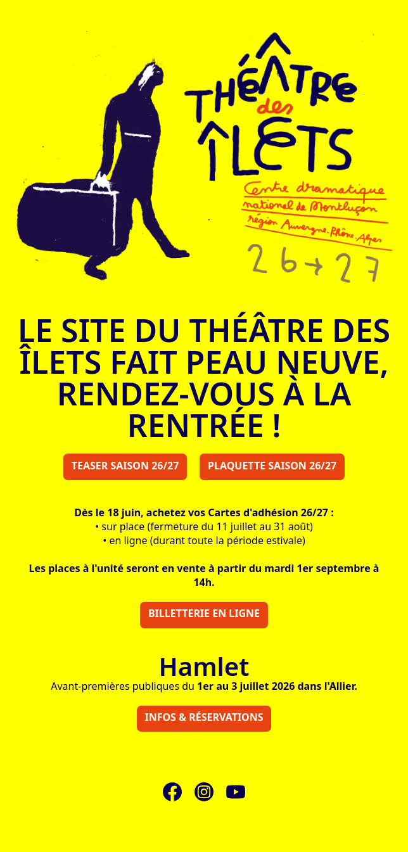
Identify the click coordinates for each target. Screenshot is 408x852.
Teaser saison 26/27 (125, 466)
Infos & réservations (203, 717)
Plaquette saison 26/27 (272, 466)
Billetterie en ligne (204, 613)
